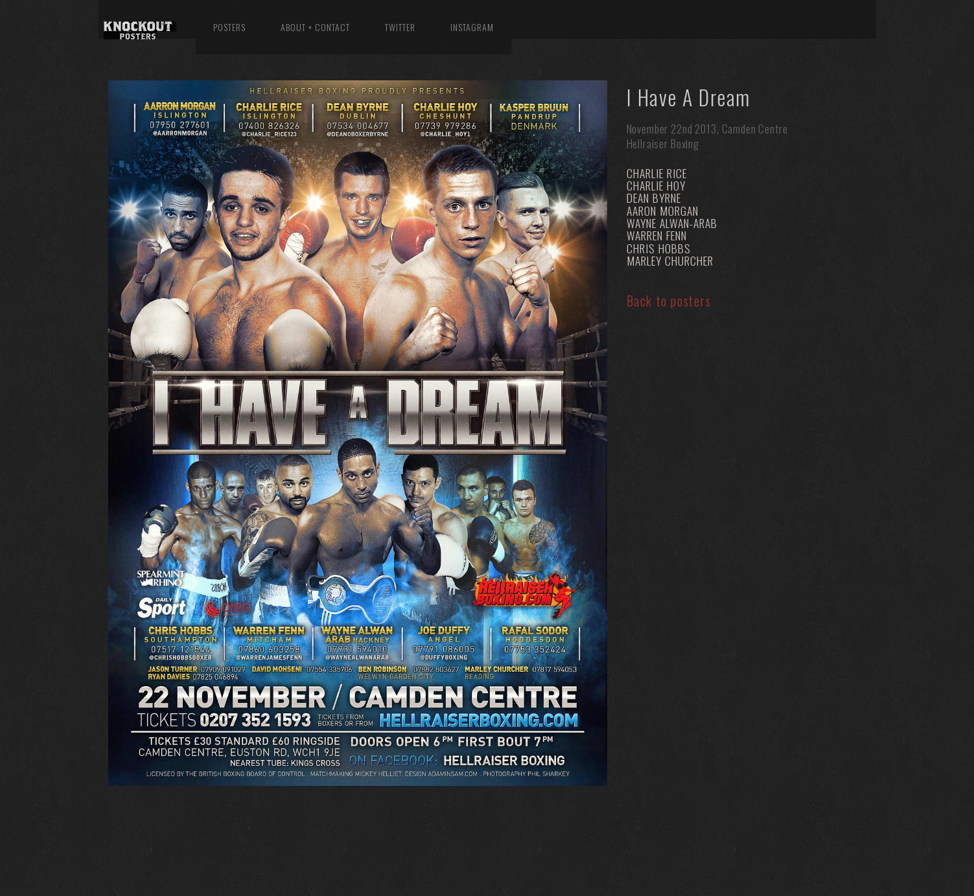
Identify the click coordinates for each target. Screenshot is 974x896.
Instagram (472, 27)
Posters (229, 27)
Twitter (400, 27)
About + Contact (315, 27)
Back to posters (669, 300)
